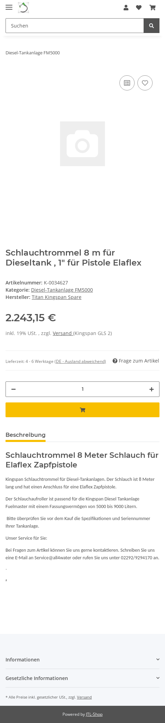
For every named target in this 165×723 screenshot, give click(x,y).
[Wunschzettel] (138, 7)
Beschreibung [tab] (26, 435)
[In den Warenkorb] (82, 409)
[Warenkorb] (152, 7)
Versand (63, 333)
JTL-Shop (94, 714)
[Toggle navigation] (9, 4)
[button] (126, 7)
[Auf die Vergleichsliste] (127, 82)
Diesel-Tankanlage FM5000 (62, 290)
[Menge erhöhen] (151, 389)
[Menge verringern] (13, 389)
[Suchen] (75, 25)
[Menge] (82, 389)
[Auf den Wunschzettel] (145, 82)
